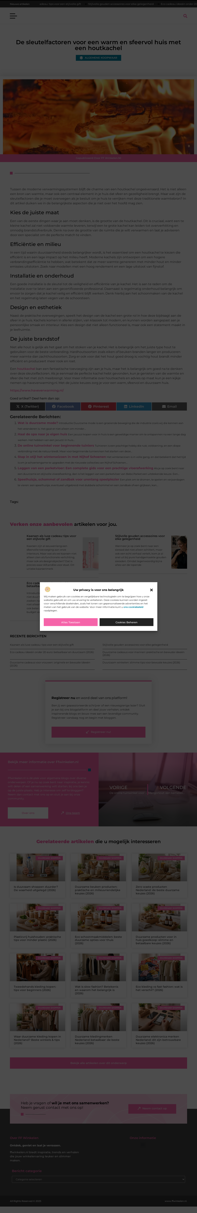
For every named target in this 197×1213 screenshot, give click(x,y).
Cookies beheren (126, 622)
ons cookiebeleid (133, 607)
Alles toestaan (70, 622)
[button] (151, 590)
